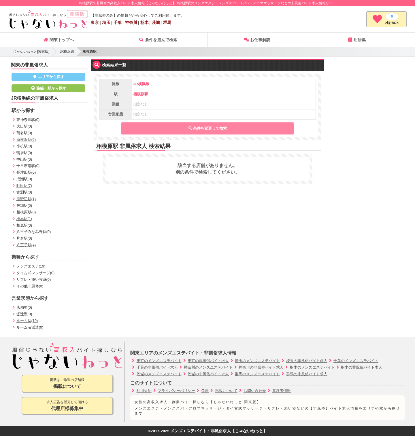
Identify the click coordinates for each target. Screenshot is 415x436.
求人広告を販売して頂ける (67, 406)
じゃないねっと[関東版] (31, 52)
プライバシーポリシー (176, 390)
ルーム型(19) (27, 321)
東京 (95, 22)
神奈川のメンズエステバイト (208, 367)
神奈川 (131, 22)
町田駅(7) (24, 185)
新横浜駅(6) (26, 139)
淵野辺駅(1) (26, 199)
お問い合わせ (255, 390)
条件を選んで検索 (158, 39)
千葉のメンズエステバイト (355, 361)
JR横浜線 (67, 52)
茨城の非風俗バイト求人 (208, 374)
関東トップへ (58, 39)
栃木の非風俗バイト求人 (361, 367)
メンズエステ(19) (31, 266)
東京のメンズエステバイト (159, 361)
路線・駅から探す (48, 88)
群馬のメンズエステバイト (257, 374)
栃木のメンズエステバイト (312, 367)
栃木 (144, 22)
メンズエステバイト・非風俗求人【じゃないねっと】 (218, 431)
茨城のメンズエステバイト (159, 374)
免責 (205, 390)
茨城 (156, 22)
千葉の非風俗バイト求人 (157, 367)
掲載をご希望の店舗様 (67, 384)
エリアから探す (49, 77)
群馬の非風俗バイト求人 (306, 374)
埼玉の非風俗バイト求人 (306, 361)
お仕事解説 (257, 39)
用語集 (356, 39)
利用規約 (144, 390)
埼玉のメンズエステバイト (257, 361)
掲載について (226, 390)
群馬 (167, 22)
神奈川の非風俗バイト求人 (261, 367)
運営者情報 (281, 390)
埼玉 (106, 22)
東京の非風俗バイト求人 (208, 361)
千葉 (118, 22)
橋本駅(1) (24, 219)
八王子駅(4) (26, 245)
